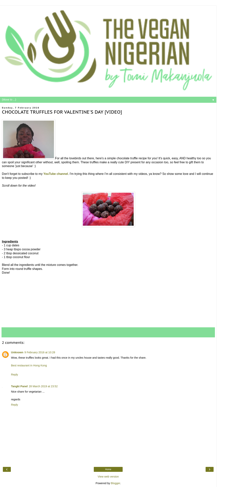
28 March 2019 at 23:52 (43, 386)
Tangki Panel (19, 386)
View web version (108, 476)
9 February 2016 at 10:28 (39, 352)
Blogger (115, 483)
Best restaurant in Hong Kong (29, 365)
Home (108, 469)
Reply (14, 374)
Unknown (17, 352)
